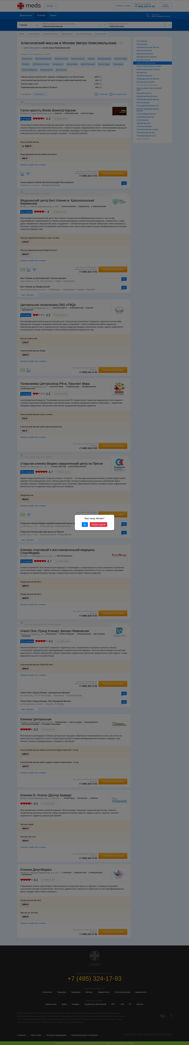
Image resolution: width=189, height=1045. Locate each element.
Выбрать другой (98, 524)
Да (85, 524)
